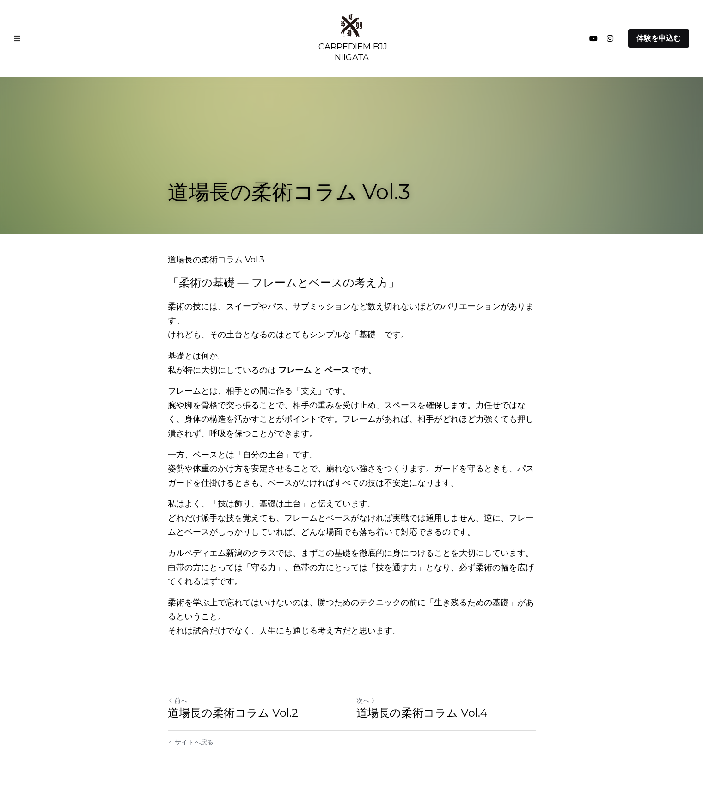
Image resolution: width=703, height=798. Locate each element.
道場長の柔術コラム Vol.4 (422, 712)
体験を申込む (658, 38)
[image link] (352, 25)
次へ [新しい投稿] (366, 700)
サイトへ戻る (191, 742)
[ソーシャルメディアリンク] (593, 38)
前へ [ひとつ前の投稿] (177, 700)
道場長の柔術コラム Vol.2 (233, 712)
